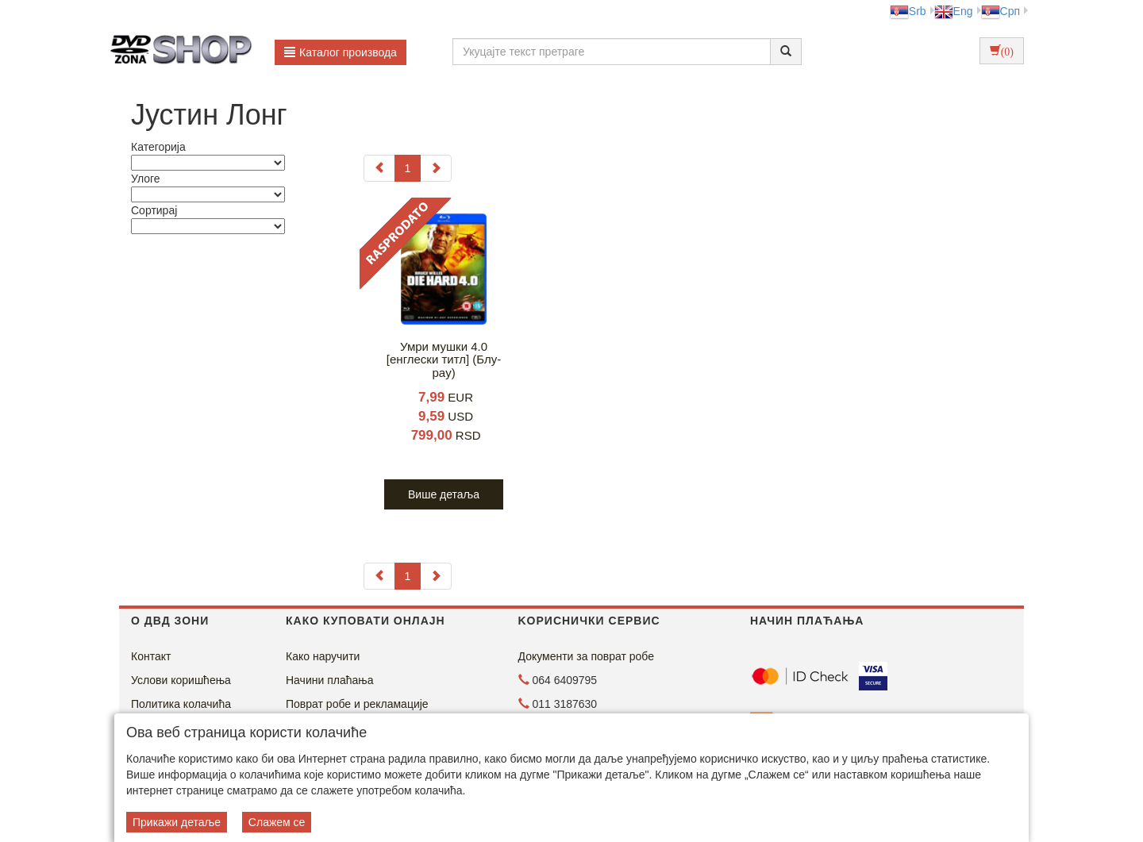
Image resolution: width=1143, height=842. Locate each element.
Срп (1000, 11)
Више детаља (443, 494)
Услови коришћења (181, 680)
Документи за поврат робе (586, 656)
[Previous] (379, 168)
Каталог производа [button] (340, 52)
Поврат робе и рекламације (357, 704)
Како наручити (323, 656)
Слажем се (277, 822)
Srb (908, 11)
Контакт (151, 656)
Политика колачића (181, 704)
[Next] (436, 168)
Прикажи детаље (177, 822)
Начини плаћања (329, 680)
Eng (953, 11)
